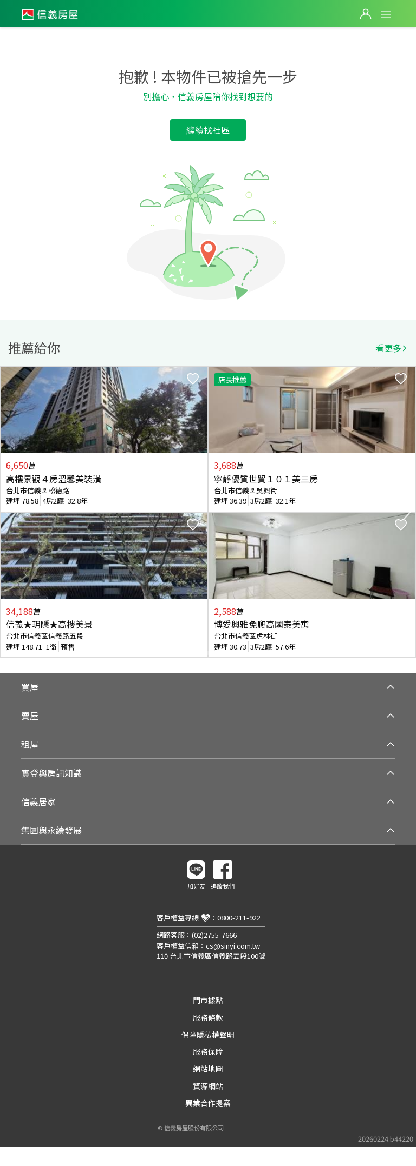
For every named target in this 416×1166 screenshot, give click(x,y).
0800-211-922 (239, 917)
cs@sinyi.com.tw (233, 945)
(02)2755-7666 (214, 935)
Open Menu (386, 14)
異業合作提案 (208, 1102)
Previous (8, 512)
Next (407, 512)
